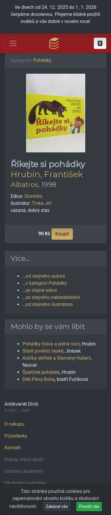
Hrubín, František (47, 174)
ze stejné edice (41, 290)
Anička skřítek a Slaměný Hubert (56, 358)
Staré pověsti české (42, 351)
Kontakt (12, 447)
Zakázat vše (57, 506)
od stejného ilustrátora (49, 304)
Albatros (24, 184)
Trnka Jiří (42, 203)
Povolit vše (89, 506)
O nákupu (14, 424)
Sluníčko (34, 196)
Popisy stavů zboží (24, 459)
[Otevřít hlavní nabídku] (13, 43)
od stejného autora (45, 276)
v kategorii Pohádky (46, 283)
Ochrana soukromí (23, 471)
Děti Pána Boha (38, 379)
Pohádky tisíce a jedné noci (51, 344)
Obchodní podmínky (25, 483)
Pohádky (42, 60)
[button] (100, 43)
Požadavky (15, 436)
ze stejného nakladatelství (53, 297)
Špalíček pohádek (40, 372)
